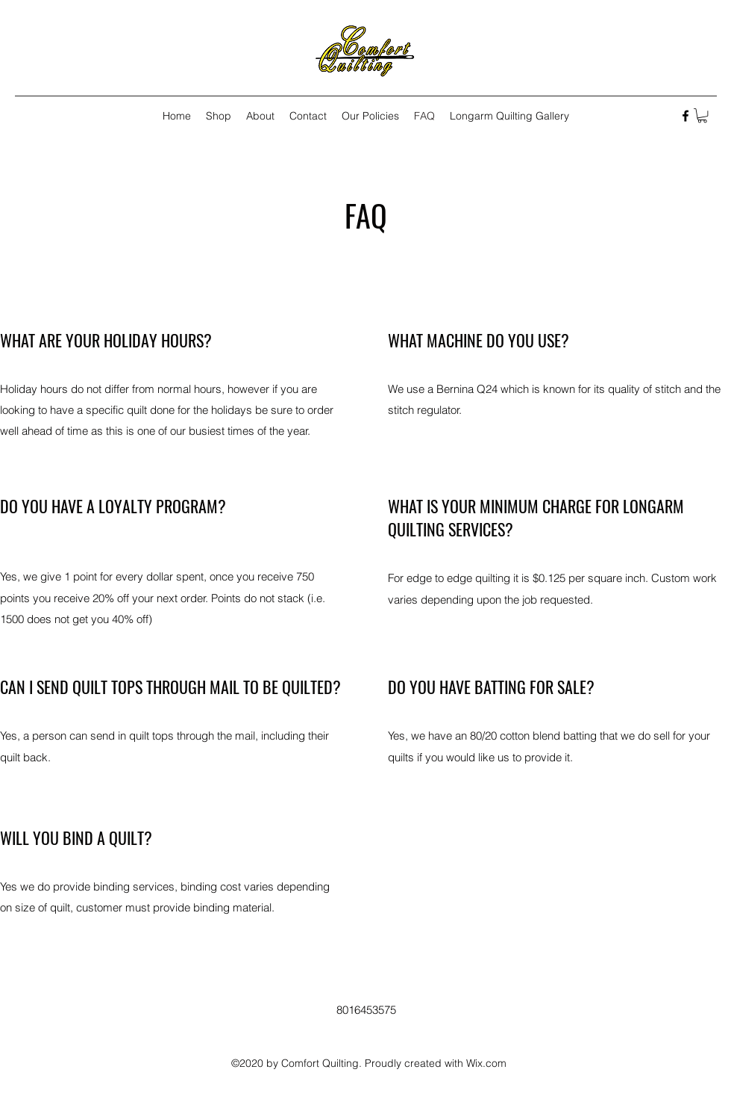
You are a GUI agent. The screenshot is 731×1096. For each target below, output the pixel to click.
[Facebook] (685, 115)
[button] (702, 115)
